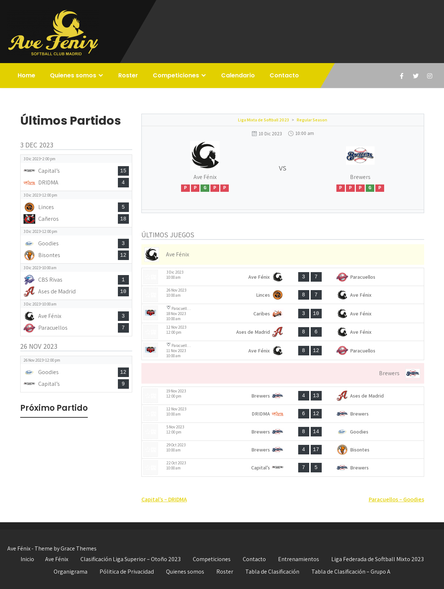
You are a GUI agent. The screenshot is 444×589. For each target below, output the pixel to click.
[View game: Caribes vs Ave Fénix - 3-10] (283, 313)
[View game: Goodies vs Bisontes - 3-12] (76, 245)
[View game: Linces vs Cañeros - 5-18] (76, 209)
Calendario (238, 75)
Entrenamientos (298, 559)
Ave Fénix (56, 559)
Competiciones (176, 75)
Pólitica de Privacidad (127, 571)
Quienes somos (73, 75)
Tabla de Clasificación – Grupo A (350, 571)
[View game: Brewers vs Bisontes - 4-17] (283, 449)
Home (26, 75)
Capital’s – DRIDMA (164, 499)
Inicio (27, 559)
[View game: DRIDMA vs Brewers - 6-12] (283, 413)
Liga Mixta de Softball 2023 (263, 119)
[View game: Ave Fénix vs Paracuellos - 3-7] (283, 277)
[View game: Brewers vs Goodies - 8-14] (283, 431)
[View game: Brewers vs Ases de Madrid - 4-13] (283, 396)
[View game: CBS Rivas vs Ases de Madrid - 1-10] (76, 282)
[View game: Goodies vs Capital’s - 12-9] (76, 374)
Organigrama (70, 571)
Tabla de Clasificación (272, 571)
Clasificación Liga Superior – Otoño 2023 (130, 559)
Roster (128, 75)
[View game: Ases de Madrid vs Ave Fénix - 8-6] (283, 332)
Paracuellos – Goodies (396, 499)
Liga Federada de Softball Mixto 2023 (377, 559)
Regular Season (312, 119)
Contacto (284, 75)
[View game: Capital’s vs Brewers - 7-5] (283, 467)
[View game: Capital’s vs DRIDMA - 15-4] (76, 173)
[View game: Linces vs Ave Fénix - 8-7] (283, 295)
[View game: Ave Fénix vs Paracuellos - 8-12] (283, 350)
